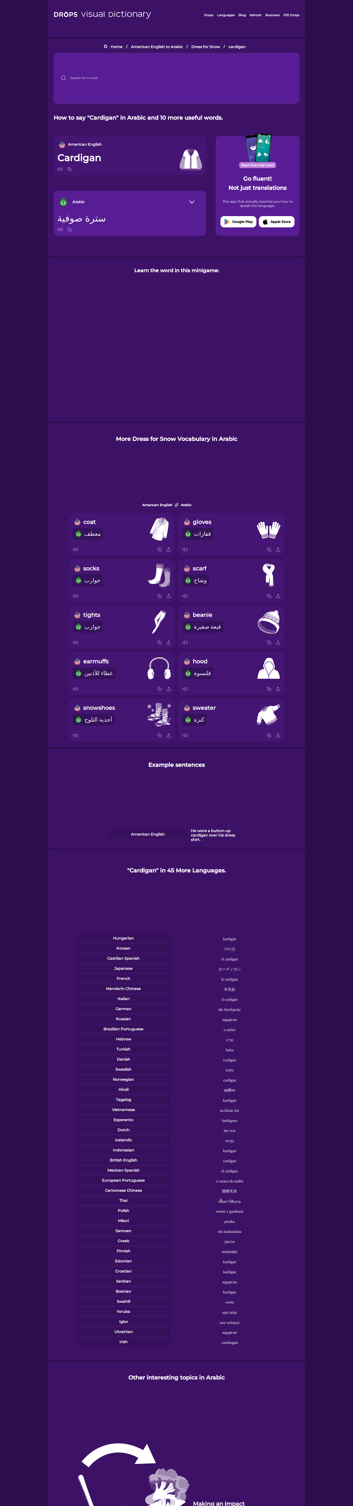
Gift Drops (291, 15)
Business (272, 15)
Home (116, 47)
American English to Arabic (157, 47)
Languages (226, 15)
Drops (208, 15)
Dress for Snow (205, 47)
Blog (242, 15)
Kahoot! (255, 15)
